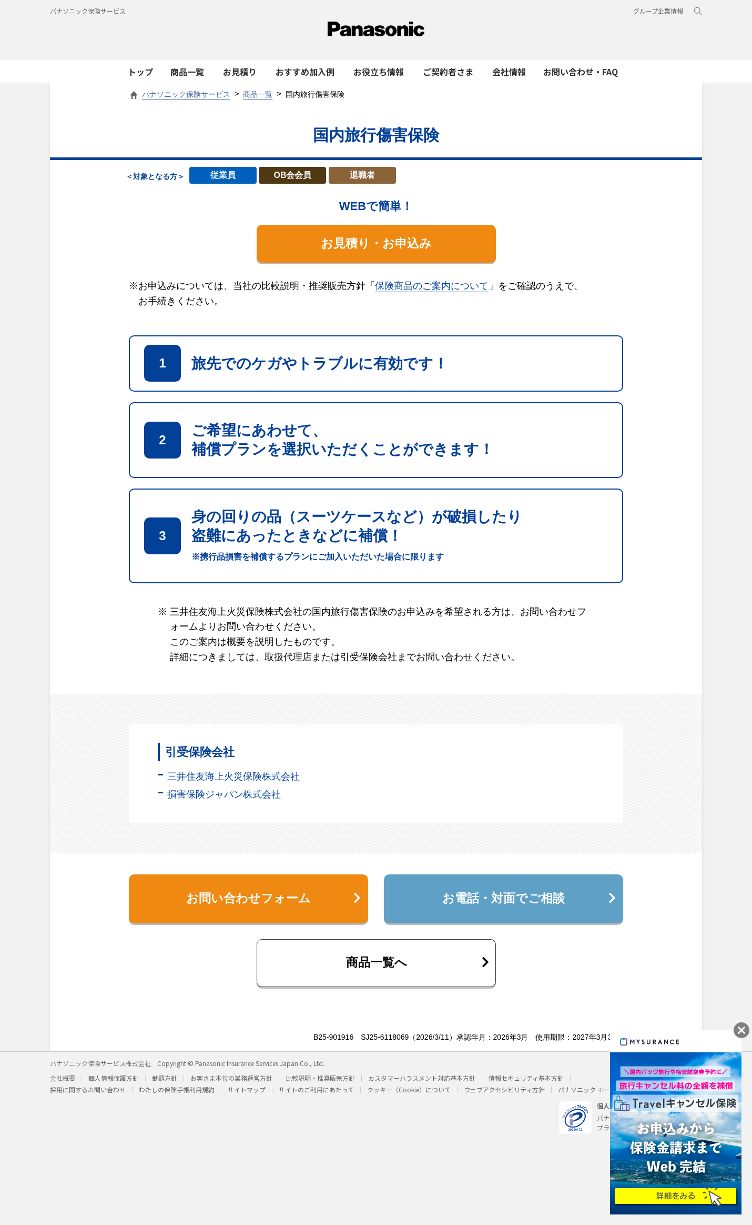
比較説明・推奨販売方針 (320, 1084)
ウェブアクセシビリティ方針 (504, 1096)
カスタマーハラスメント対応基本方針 (421, 1084)
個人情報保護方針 (113, 1084)
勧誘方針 (164, 1084)
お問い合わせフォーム (272, 901)
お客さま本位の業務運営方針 (231, 1084)
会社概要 (62, 1084)
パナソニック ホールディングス (602, 1096)
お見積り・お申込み (376, 244)
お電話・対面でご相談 (528, 901)
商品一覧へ (416, 968)
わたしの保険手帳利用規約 (177, 1096)
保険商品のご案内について (432, 287)
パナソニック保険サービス (88, 10)
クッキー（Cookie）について (409, 1096)
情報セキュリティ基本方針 (526, 1084)
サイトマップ (247, 1096)
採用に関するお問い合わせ (88, 1096)
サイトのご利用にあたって (316, 1096)
